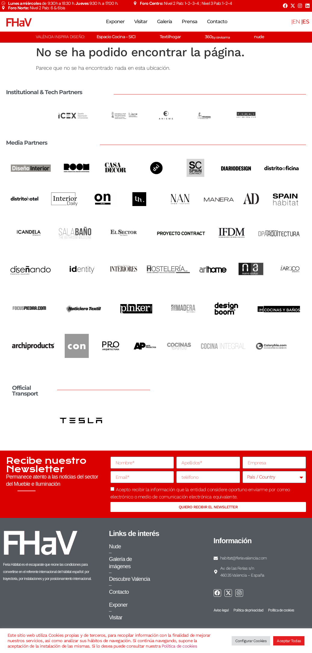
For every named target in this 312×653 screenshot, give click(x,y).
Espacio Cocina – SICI (116, 36)
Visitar (140, 21)
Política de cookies (179, 646)
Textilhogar (170, 36)
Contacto (217, 21)
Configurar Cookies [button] (251, 641)
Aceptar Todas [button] (289, 641)
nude (259, 36)
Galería (164, 21)
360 (217, 36)
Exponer (115, 21)
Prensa (189, 21)
